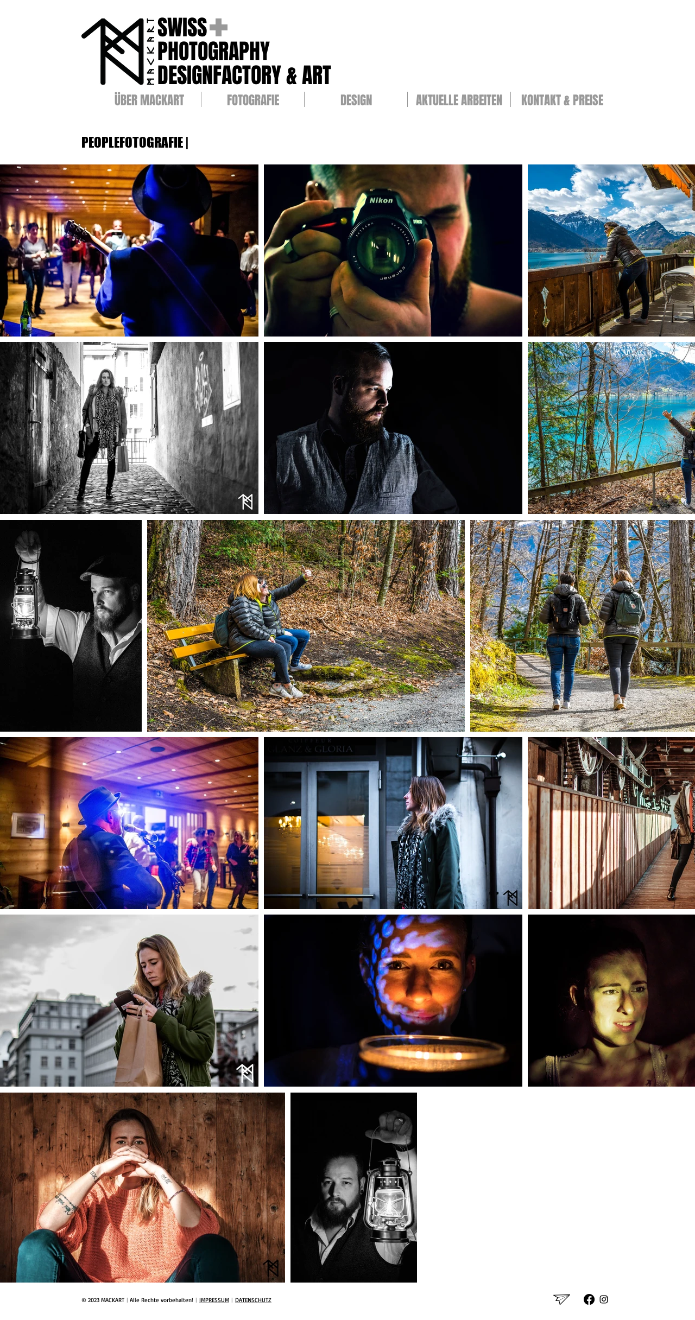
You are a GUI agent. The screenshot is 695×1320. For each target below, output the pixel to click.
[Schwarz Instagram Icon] (603, 1299)
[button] (252, 99)
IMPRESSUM (214, 1300)
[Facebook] (589, 1299)
